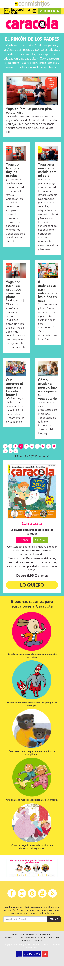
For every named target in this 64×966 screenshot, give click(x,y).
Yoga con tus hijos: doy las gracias (13, 170)
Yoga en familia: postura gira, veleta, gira (29, 110)
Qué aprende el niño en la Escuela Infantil (14, 387)
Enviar (53, 919)
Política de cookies (32, 941)
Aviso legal (32, 935)
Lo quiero (32, 585)
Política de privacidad (17, 938)
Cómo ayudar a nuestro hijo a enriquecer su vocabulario (48, 389)
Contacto (53, 938)
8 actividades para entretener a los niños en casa (48, 291)
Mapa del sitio (38, 938)
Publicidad (46, 935)
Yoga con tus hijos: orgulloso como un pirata (13, 289)
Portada (18, 935)
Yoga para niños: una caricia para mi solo (47, 170)
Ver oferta (49, 11)
